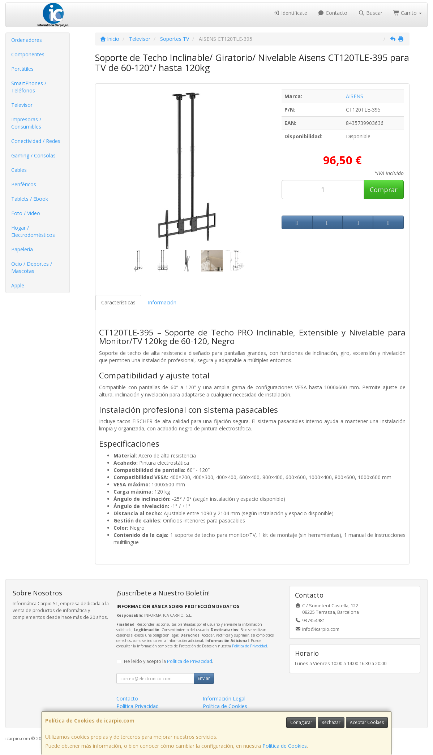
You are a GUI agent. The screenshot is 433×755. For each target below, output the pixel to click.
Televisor (22, 104)
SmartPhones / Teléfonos (28, 87)
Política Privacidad (137, 706)
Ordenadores (26, 39)
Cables (19, 169)
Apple (17, 285)
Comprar (384, 189)
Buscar (370, 12)
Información (162, 302)
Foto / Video (25, 213)
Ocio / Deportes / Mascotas (31, 267)
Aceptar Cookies (367, 722)
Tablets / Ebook (29, 198)
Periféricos (23, 184)
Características (118, 302)
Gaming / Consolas (33, 155)
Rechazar (331, 722)
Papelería (22, 249)
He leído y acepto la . (168, 661)
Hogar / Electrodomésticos (33, 231)
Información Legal (224, 698)
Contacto (333, 12)
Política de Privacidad (249, 645)
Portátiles (22, 68)
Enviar (204, 678)
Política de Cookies (284, 745)
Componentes (27, 54)
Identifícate (290, 12)
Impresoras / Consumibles (26, 123)
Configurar (301, 722)
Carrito (407, 12)
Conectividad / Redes (35, 141)
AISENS (354, 96)
